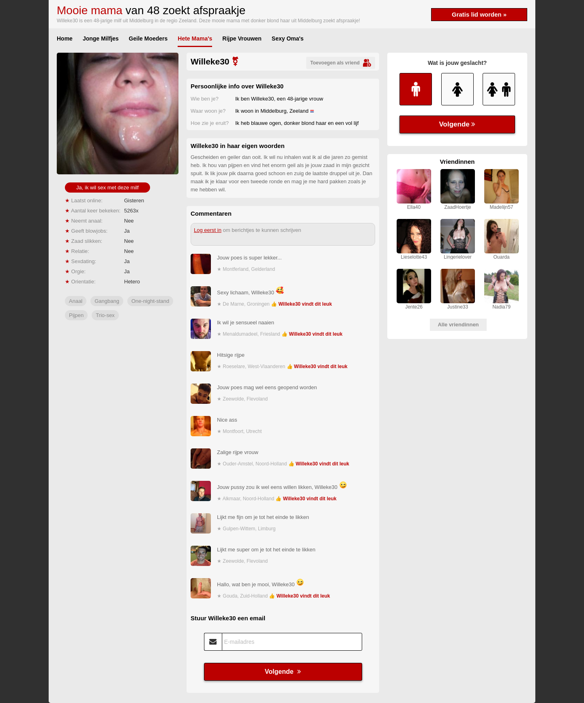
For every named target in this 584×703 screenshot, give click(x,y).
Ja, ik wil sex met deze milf (107, 187)
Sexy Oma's (288, 38)
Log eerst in (207, 230)
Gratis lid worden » (479, 14)
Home (65, 38)
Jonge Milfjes (101, 38)
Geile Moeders (148, 38)
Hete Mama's (195, 38)
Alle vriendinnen (458, 324)
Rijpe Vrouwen (241, 38)
